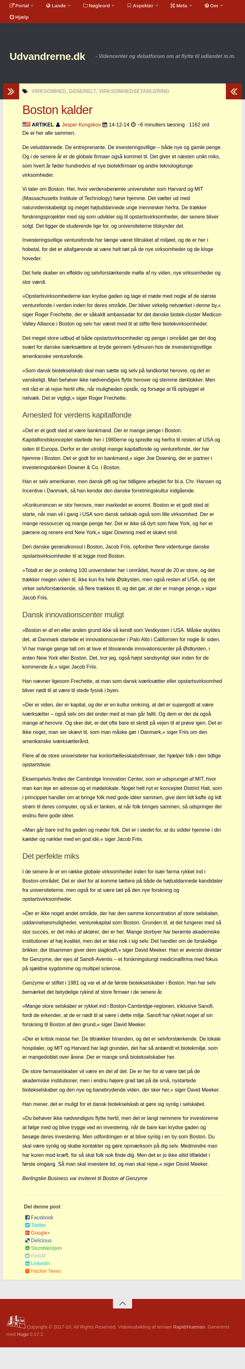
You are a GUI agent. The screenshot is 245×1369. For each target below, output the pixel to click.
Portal (18, 8)
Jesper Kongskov (81, 146)
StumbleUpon (43, 1269)
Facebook (39, 1239)
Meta (168, 8)
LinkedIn (37, 1285)
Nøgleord (90, 8)
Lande (52, 8)
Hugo (22, 1355)
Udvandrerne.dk (59, 66)
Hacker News (43, 1292)
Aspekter (132, 8)
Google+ (37, 1254)
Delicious (38, 1262)
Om (197, 8)
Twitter (35, 1247)
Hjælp (18, 23)
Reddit (35, 1277)
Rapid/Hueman (189, 1348)
